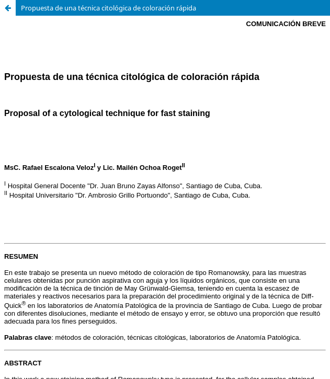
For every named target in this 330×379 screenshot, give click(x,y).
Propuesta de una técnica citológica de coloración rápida (108, 8)
